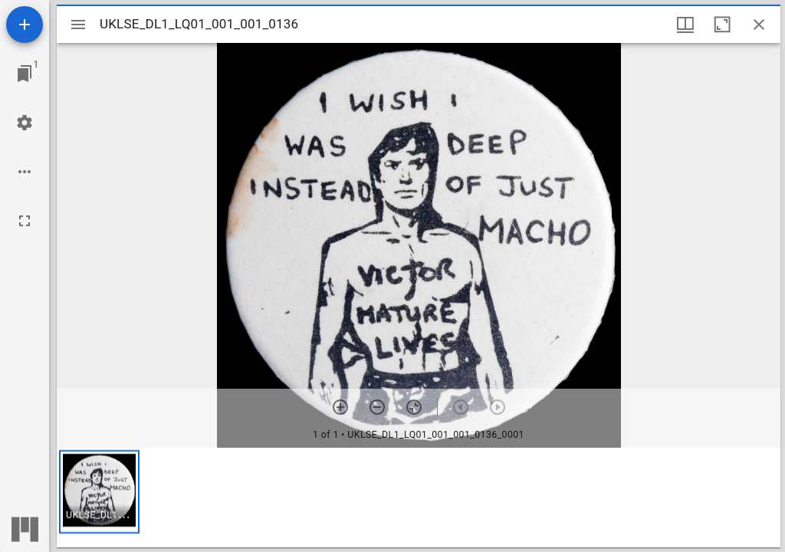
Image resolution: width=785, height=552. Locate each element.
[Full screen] (24, 220)
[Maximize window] (722, 24)
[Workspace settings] (24, 122)
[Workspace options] (24, 171)
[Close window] (759, 24)
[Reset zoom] (414, 407)
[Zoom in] (340, 407)
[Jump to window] (24, 73)
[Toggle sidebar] (78, 24)
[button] (99, 492)
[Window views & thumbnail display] (685, 24)
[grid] (418, 497)
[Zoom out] (377, 407)
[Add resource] (24, 24)
